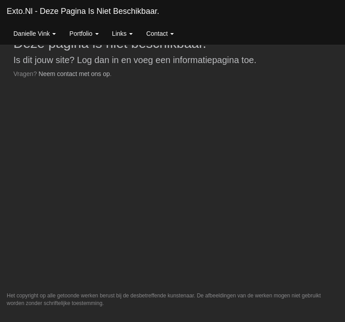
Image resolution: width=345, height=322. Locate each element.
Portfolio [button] (83, 33)
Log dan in (97, 60)
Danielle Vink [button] (34, 33)
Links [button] (122, 33)
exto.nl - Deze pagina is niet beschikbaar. (83, 11)
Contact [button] (160, 33)
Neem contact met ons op (74, 73)
